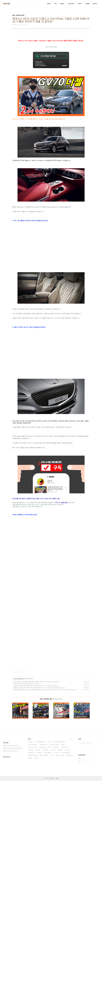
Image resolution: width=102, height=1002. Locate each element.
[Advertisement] (51, 445)
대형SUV (31, 803)
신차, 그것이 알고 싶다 (18, 731)
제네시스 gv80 (60, 808)
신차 (52, 808)
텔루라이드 (32, 805)
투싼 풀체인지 (48, 805)
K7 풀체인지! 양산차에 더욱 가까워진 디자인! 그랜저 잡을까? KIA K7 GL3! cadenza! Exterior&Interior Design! (38, 740)
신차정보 (53, 803)
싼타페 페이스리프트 (45, 800)
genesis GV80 (33, 800)
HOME (49, 4)
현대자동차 (56, 800)
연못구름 (6, 3)
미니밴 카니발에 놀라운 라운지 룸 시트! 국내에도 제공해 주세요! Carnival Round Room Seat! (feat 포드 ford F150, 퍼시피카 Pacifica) (44, 742)
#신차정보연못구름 (60, 794)
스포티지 (57, 805)
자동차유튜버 (43, 797)
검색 (97, 796)
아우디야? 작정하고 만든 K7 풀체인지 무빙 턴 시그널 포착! (26, 736)
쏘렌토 (37, 811)
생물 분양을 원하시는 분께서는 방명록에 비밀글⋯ (13, 855)
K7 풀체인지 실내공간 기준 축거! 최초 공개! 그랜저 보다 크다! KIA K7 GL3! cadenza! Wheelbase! (35, 738)
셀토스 (63, 797)
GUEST (80, 4)
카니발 (50, 794)
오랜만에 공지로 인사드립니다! (11, 852)
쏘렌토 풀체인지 (66, 805)
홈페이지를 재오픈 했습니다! (10, 858)
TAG (55, 4)
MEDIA (62, 4)
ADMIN (87, 4)
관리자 (57, 943)
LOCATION (71, 4)
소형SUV (39, 805)
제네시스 (68, 803)
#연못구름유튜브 (33, 808)
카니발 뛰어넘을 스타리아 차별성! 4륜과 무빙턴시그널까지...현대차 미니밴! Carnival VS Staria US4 (35, 734)
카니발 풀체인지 (33, 797)
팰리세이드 (70, 808)
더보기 (71, 792)
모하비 (30, 811)
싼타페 (38, 803)
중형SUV (60, 803)
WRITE (95, 4)
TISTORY (51, 943)
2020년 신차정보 (54, 797)
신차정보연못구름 (41, 794)
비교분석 (31, 794)
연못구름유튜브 (45, 808)
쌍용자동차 (65, 800)
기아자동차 (45, 803)
